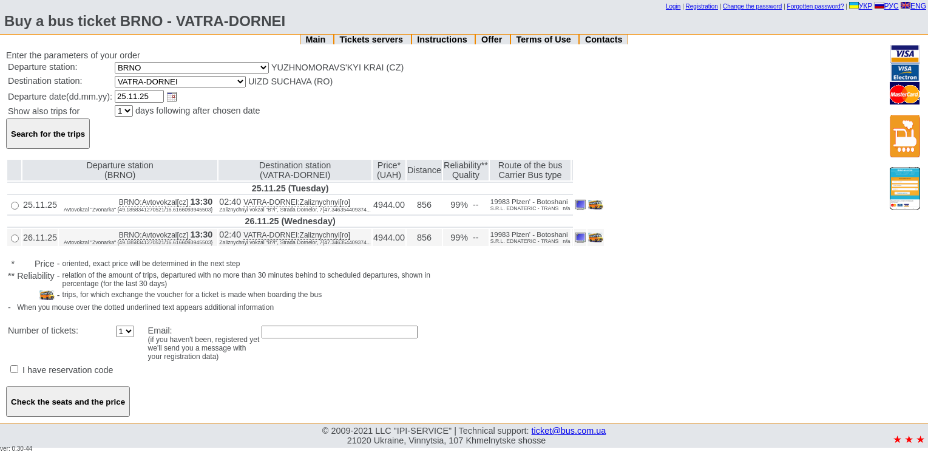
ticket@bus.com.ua (569, 431)
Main (316, 39)
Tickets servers (373, 39)
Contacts (604, 39)
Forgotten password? (815, 6)
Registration (702, 6)
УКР (861, 6)
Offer (492, 39)
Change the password (752, 6)
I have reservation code (61, 370)
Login (673, 6)
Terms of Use (545, 39)
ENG (913, 6)
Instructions (443, 39)
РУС (887, 6)
